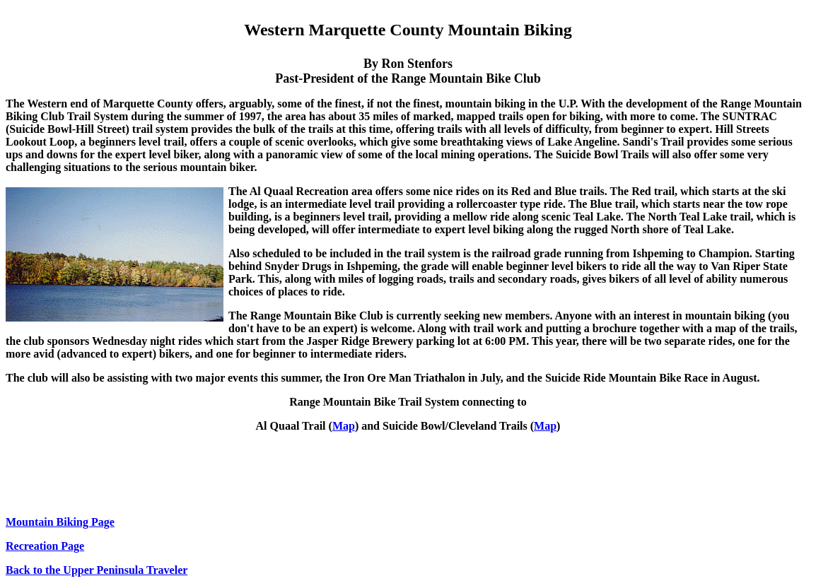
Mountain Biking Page (60, 522)
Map (343, 426)
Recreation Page (45, 546)
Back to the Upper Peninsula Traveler (96, 570)
